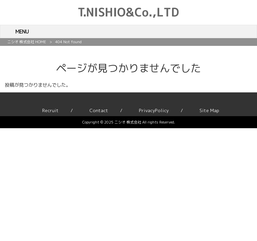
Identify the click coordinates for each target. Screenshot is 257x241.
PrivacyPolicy (154, 110)
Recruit (50, 110)
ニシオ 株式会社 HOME (26, 42)
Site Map (209, 110)
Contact (98, 110)
